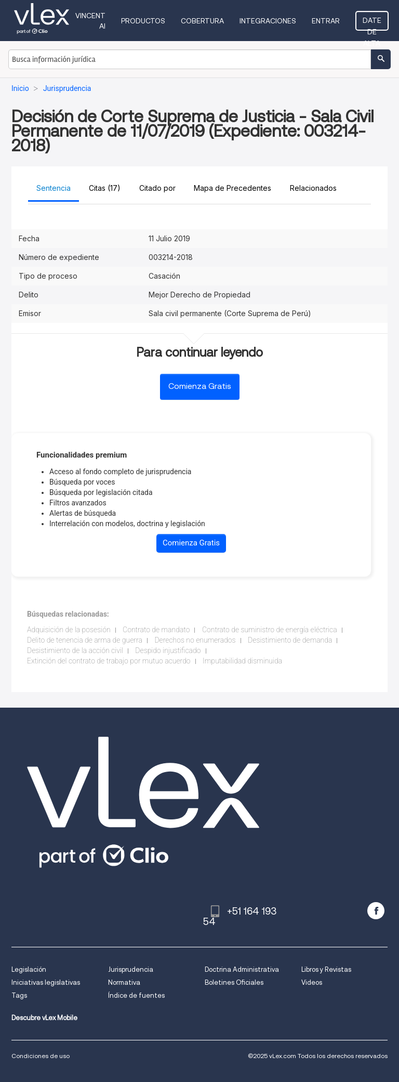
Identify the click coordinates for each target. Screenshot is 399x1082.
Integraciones (268, 21)
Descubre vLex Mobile (44, 1018)
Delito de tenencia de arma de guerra (84, 640)
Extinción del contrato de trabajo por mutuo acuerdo (109, 661)
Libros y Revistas (326, 969)
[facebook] (375, 910)
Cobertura (202, 21)
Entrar (326, 21)
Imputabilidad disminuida (242, 661)
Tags (19, 995)
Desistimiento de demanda (290, 640)
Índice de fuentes (136, 995)
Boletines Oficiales (234, 982)
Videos (311, 982)
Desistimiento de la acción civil (75, 650)
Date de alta (372, 23)
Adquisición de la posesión (69, 629)
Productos (143, 21)
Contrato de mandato (156, 629)
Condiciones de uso (40, 1055)
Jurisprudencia (130, 969)
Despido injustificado (168, 650)
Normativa (124, 982)
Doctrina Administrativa (242, 969)
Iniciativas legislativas (45, 982)
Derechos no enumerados (194, 640)
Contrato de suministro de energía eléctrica (269, 629)
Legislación (28, 969)
